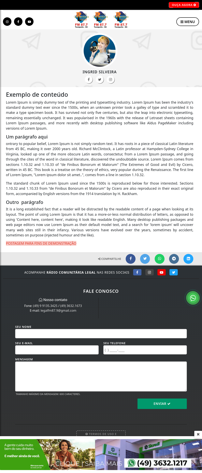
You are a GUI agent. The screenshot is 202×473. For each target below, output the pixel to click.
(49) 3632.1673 (71, 306)
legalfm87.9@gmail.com (58, 310)
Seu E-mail (24, 343)
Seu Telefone (114, 343)
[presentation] (45, 406)
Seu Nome (23, 327)
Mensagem (24, 359)
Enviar (162, 403)
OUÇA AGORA (184, 5)
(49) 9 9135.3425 (45, 306)
